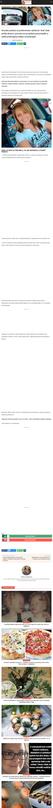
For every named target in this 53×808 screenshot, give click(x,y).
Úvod (3, 27)
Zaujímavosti (7, 27)
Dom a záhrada (26, 698)
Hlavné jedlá (26, 660)
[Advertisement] (26, 59)
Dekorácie (26, 736)
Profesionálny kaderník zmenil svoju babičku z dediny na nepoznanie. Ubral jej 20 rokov (14, 559)
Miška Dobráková (17, 40)
